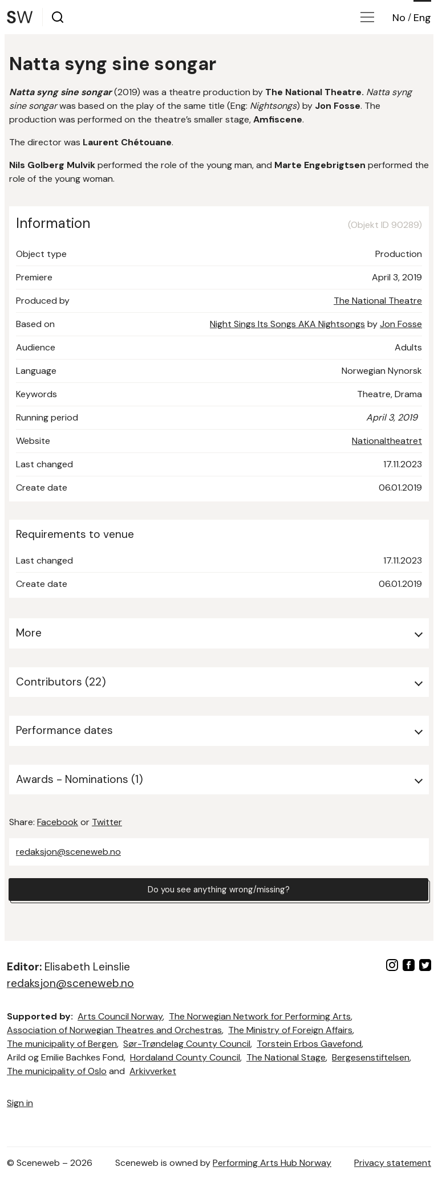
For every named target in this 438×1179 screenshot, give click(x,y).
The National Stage (286, 1057)
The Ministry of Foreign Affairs (290, 1030)
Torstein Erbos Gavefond (309, 1044)
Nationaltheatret (387, 441)
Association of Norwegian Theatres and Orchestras (114, 1030)
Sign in (20, 1103)
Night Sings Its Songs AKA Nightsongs (287, 324)
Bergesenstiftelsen (370, 1057)
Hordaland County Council (185, 1057)
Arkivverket (152, 1071)
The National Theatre (378, 301)
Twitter (107, 822)
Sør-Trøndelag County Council (186, 1044)
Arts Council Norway (120, 1016)
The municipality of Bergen (62, 1044)
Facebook (57, 822)
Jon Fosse (401, 324)
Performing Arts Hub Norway (272, 1163)
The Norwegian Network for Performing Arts (260, 1016)
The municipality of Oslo (57, 1071)
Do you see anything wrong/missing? (218, 890)
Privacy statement (392, 1163)
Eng (422, 18)
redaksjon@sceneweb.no (68, 852)
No (398, 18)
